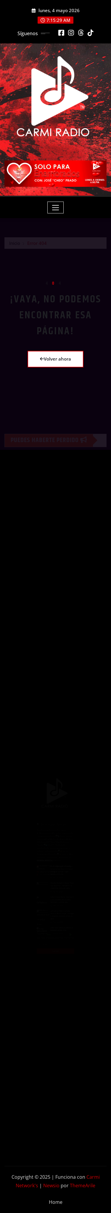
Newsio (51, 1185)
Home (55, 1202)
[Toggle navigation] (55, 207)
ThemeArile (82, 1185)
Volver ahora (55, 359)
